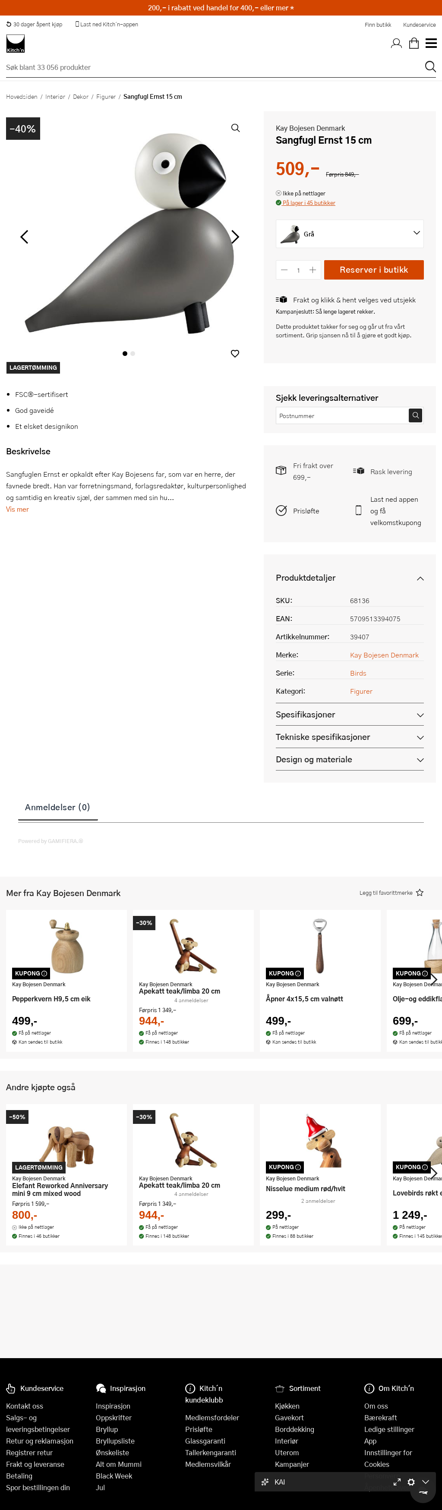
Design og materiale (314, 759)
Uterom (287, 1452)
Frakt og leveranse (35, 1464)
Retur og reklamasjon (39, 1441)
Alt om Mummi (119, 1464)
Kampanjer (292, 1464)
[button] (235, 353)
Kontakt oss (24, 1406)
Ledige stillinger (389, 1429)
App (370, 1441)
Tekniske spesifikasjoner (323, 736)
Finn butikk (378, 24)
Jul (100, 1487)
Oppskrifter (114, 1417)
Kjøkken (287, 1406)
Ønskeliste (112, 1452)
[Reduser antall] (284, 270)
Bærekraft (380, 1417)
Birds (358, 673)
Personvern (382, 1476)
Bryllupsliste (115, 1441)
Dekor (80, 96)
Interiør (55, 96)
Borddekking (294, 1429)
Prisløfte (306, 511)
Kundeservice (419, 24)
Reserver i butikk (374, 269)
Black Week (114, 1476)
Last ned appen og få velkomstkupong (395, 510)
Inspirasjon (113, 1406)
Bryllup (107, 1429)
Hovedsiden (22, 96)
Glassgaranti (205, 1441)
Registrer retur (29, 1452)
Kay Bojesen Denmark (310, 128)
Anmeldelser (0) (58, 807)
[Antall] (298, 270)
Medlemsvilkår (208, 1464)
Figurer (106, 96)
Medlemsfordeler (212, 1417)
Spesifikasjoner (305, 714)
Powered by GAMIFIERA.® (50, 841)
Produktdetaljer (305, 577)
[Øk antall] (313, 270)
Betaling (19, 1476)
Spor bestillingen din (38, 1487)
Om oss (376, 1406)
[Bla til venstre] (24, 237)
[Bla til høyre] (233, 237)
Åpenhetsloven (387, 1487)
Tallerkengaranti (210, 1452)
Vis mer (17, 509)
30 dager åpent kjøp (34, 24)
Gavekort (289, 1417)
